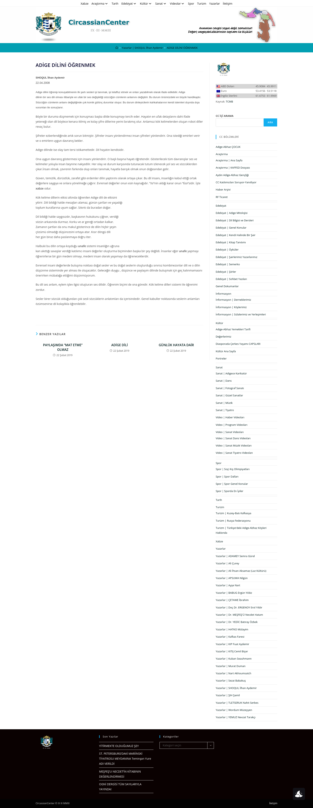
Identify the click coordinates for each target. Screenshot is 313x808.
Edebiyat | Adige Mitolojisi (232, 213)
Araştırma (100, 3)
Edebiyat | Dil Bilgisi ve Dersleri (235, 220)
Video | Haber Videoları (230, 417)
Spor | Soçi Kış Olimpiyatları (233, 469)
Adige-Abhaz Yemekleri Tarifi (233, 329)
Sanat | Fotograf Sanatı (230, 388)
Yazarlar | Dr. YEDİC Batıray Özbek (237, 622)
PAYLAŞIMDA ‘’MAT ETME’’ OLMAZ (63, 347)
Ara (270, 122)
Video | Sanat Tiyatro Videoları (234, 453)
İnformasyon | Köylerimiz (231, 307)
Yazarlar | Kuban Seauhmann (234, 658)
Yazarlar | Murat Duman (231, 666)
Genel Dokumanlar (227, 286)
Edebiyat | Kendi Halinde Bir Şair (235, 235)
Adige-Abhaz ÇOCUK (228, 147)
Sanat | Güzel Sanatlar (229, 395)
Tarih (115, 3)
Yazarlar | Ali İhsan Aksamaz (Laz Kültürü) (241, 571)
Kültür (146, 3)
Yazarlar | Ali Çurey (227, 563)
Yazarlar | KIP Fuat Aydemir (232, 644)
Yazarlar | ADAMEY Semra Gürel (235, 556)
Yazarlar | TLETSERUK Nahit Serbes (237, 702)
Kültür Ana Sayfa (226, 351)
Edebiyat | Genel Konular (231, 227)
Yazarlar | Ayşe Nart (228, 585)
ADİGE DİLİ (119, 345)
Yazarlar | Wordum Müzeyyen (234, 710)
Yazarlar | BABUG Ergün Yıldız (234, 593)
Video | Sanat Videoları (230, 432)
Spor (191, 3)
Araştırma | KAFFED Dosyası (233, 167)
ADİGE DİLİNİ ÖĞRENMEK (182, 48)
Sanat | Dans (224, 380)
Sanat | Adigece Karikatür (231, 373)
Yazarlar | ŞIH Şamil (228, 695)
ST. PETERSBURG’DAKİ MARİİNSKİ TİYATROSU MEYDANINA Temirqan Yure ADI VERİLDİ (125, 759)
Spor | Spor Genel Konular (232, 484)
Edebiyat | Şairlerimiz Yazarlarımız (236, 257)
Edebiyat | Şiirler (226, 271)
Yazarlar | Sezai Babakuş (231, 680)
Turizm (201, 3)
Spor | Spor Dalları (227, 476)
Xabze (84, 3)
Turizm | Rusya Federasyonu (233, 520)
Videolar (177, 3)
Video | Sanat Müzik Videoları (234, 445)
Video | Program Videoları (231, 425)
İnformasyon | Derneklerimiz (233, 299)
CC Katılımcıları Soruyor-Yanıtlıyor (236, 182)
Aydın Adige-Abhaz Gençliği (232, 175)
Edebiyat (129, 3)
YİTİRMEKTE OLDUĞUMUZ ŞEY (119, 746)
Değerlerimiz (223, 336)
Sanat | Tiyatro (225, 410)
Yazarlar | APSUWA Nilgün (232, 578)
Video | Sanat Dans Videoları (233, 438)
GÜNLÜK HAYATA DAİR (176, 345)
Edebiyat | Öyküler (227, 249)
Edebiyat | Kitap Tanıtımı (231, 242)
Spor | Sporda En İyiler (229, 491)
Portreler (221, 358)
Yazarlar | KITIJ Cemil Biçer (232, 651)
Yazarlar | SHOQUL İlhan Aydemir (236, 688)
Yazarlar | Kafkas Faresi (230, 636)
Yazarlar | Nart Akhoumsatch (233, 673)
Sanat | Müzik (224, 403)
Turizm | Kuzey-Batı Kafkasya (233, 513)
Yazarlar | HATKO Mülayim (232, 629)
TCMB (229, 101)
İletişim (227, 3)
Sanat (161, 3)
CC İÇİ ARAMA (224, 116)
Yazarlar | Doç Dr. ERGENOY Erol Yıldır (239, 607)
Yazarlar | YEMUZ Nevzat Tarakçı (235, 717)
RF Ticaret (222, 197)
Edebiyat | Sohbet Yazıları (231, 279)
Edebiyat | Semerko (228, 264)
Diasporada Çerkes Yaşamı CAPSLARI (238, 344)
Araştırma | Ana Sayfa (229, 160)
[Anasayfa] (116, 48)
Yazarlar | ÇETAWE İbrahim (232, 600)
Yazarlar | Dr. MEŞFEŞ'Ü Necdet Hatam (239, 614)
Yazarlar (214, 3)
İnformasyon (223, 293)
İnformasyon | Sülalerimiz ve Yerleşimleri (241, 314)
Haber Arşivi (223, 189)
